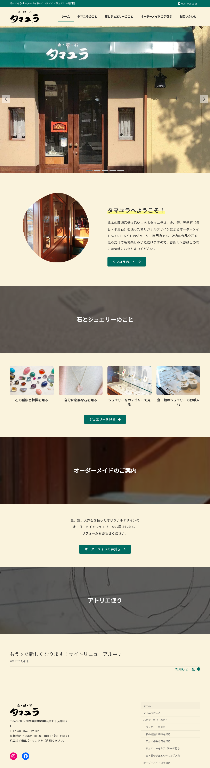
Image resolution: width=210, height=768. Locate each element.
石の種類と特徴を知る (158, 734)
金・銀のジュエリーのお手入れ (163, 755)
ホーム (147, 705)
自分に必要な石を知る (158, 741)
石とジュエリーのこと (155, 720)
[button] (204, 99)
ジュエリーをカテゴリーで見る (163, 748)
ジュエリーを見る (155, 727)
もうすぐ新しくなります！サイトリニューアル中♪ (66, 654)
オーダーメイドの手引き (156, 762)
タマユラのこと (152, 712)
